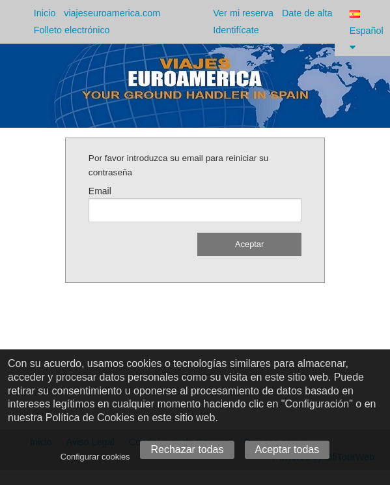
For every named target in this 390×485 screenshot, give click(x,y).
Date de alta (307, 13)
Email (100, 191)
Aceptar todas (287, 449)
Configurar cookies (95, 457)
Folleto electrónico (72, 30)
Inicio (45, 13)
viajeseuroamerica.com (112, 13)
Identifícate (235, 30)
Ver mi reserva (243, 13)
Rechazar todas (186, 449)
